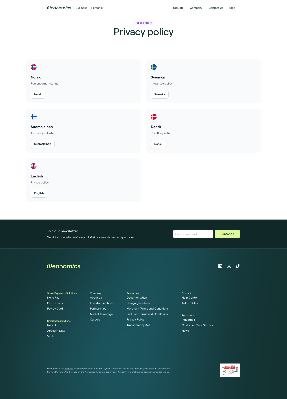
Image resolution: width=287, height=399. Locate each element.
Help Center (190, 297)
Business (81, 7)
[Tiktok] (238, 266)
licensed (69, 368)
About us (96, 297)
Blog (232, 7)
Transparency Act (138, 325)
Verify (51, 336)
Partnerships (98, 308)
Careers (95, 319)
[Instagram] (229, 266)
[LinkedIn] (220, 266)
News (185, 330)
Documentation (137, 297)
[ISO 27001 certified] (230, 370)
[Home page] (59, 7)
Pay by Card (55, 308)
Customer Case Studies (197, 325)
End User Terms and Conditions (147, 314)
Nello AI (52, 325)
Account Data (56, 330)
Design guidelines (138, 303)
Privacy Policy (135, 319)
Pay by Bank (55, 303)
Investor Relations (101, 303)
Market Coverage (101, 314)
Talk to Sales (190, 303)
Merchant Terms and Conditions (148, 308)
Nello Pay (53, 297)
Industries (188, 319)
